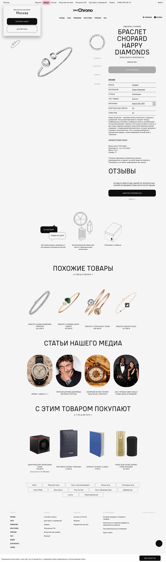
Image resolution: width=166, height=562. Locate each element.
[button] (7, 2)
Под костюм (78, 490)
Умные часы (105, 485)
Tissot (34, 485)
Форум (46, 2)
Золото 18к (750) (138, 103)
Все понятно (150, 558)
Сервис (112, 2)
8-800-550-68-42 (124, 2)
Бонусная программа (52, 532)
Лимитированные (91, 495)
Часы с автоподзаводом (80, 485)
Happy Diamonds (138, 89)
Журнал (38, 2)
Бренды (62, 18)
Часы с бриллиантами (103, 490)
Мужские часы (53, 485)
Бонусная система (66, 2)
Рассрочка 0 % (49, 528)
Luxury (70, 495)
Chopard (135, 85)
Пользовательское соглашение (115, 529)
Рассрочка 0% (80, 2)
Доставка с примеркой (98, 2)
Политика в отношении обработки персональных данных (116, 524)
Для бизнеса (14, 543)
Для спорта (58, 490)
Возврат (47, 536)
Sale (105, 18)
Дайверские (127, 490)
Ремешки (98, 18)
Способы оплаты (50, 517)
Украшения (77, 18)
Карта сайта (107, 532)
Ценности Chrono (80, 517)
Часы (69, 18)
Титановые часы (128, 485)
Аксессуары (88, 18)
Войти (160, 2)
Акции (53, 2)
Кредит (47, 524)
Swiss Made (38, 490)
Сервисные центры (81, 524)
